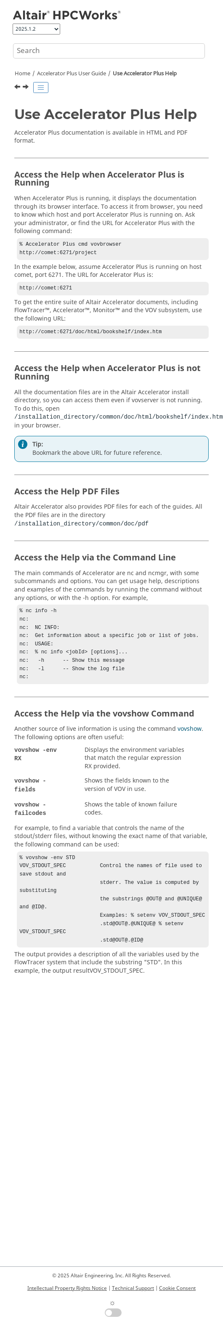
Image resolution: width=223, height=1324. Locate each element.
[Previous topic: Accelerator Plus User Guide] (18, 88)
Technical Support (133, 1288)
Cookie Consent (177, 1288)
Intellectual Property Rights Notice (67, 1288)
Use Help (145, 73)
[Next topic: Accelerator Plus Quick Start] (26, 88)
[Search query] (109, 50)
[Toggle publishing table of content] (40, 87)
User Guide (71, 73)
